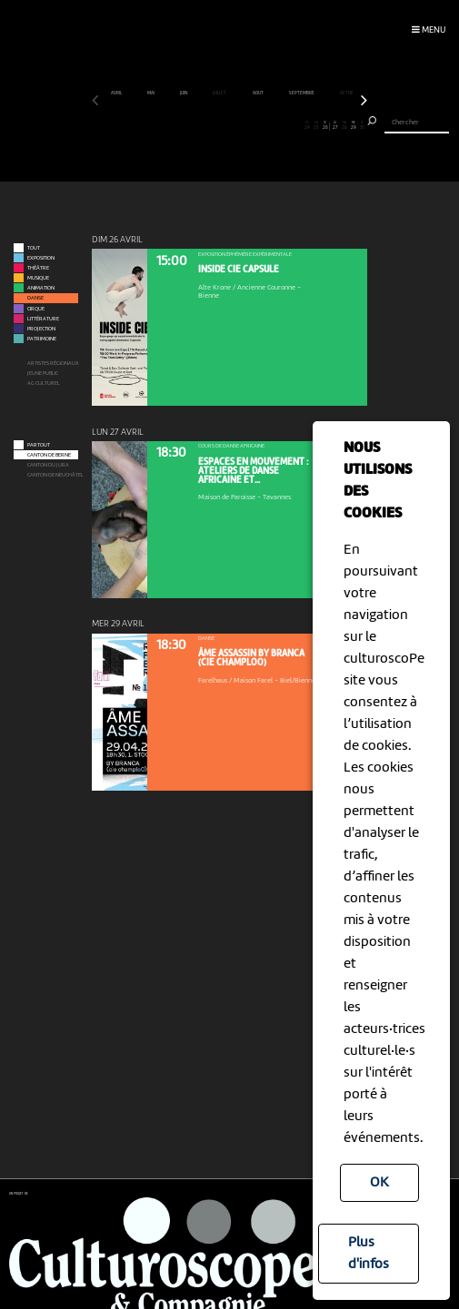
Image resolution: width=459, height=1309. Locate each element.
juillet (220, 93)
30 (362, 126)
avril (117, 93)
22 (288, 126)
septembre (302, 93)
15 (225, 126)
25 (317, 126)
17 (243, 126)
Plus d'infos (368, 1253)
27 (335, 126)
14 (216, 126)
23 (298, 126)
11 (188, 126)
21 (279, 126)
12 (198, 126)
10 (179, 126)
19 (261, 126)
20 (270, 126)
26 (325, 126)
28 (344, 126)
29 (353, 126)
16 (234, 126)
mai (151, 93)
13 (207, 126)
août (258, 93)
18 (252, 126)
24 (308, 126)
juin (184, 93)
